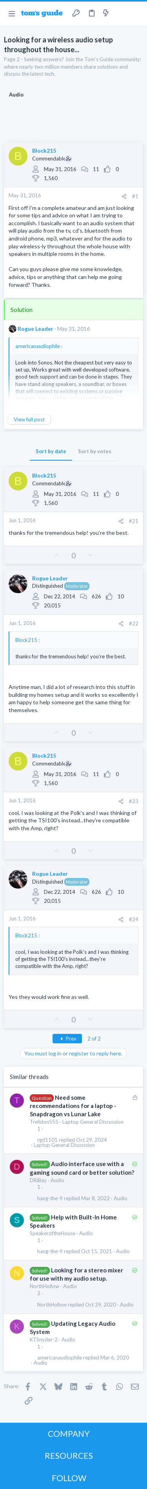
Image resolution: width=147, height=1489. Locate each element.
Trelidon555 (44, 1122)
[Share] (124, 196)
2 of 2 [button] (94, 1038)
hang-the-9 (50, 1198)
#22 (133, 623)
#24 (133, 919)
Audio (57, 1180)
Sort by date (51, 451)
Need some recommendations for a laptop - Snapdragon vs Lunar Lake (73, 1105)
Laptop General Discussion (92, 1122)
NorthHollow (44, 1286)
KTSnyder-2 (44, 1339)
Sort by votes (94, 451)
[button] (11, 13)
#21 (133, 521)
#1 (135, 196)
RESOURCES (69, 1455)
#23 (133, 801)
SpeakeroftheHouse (52, 1233)
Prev (67, 1038)
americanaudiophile (59, 1357)
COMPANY (69, 1433)
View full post (29, 419)
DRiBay (38, 1180)
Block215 (44, 150)
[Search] (136, 13)
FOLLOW (69, 1478)
